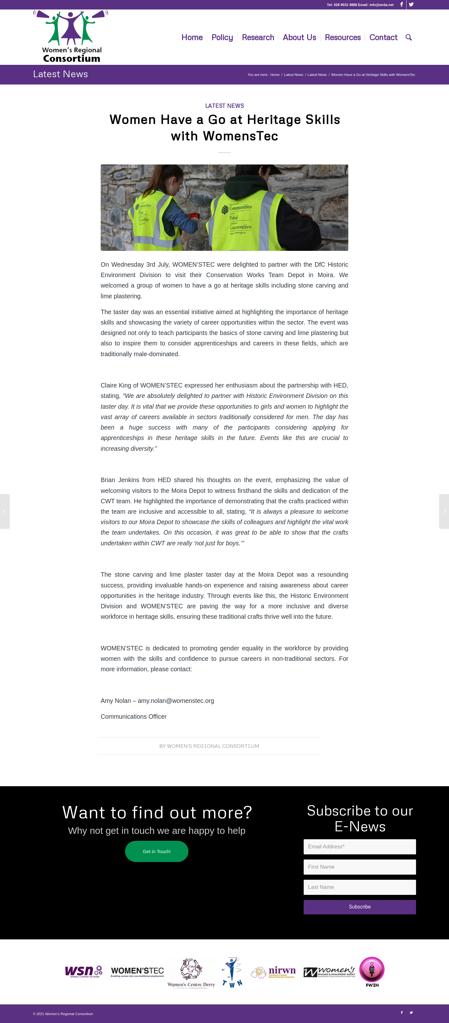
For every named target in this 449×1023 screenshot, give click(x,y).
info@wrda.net (382, 5)
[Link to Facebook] (401, 4)
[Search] (409, 37)
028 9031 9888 (345, 5)
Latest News (60, 73)
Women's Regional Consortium (213, 746)
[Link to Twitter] (411, 4)
